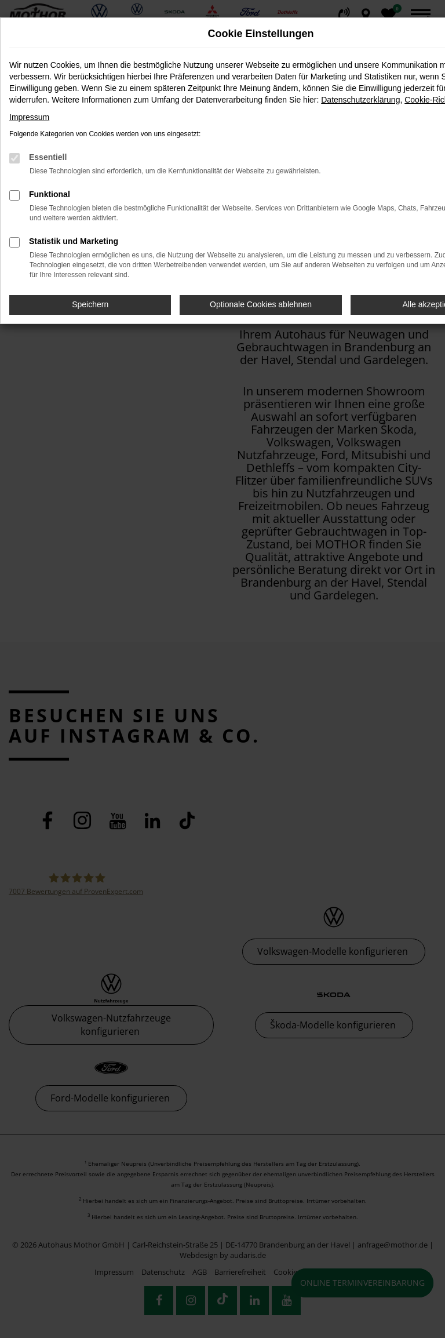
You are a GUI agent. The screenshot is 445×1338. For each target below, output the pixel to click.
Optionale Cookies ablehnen (261, 304)
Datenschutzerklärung (360, 99)
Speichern (90, 304)
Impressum (29, 117)
